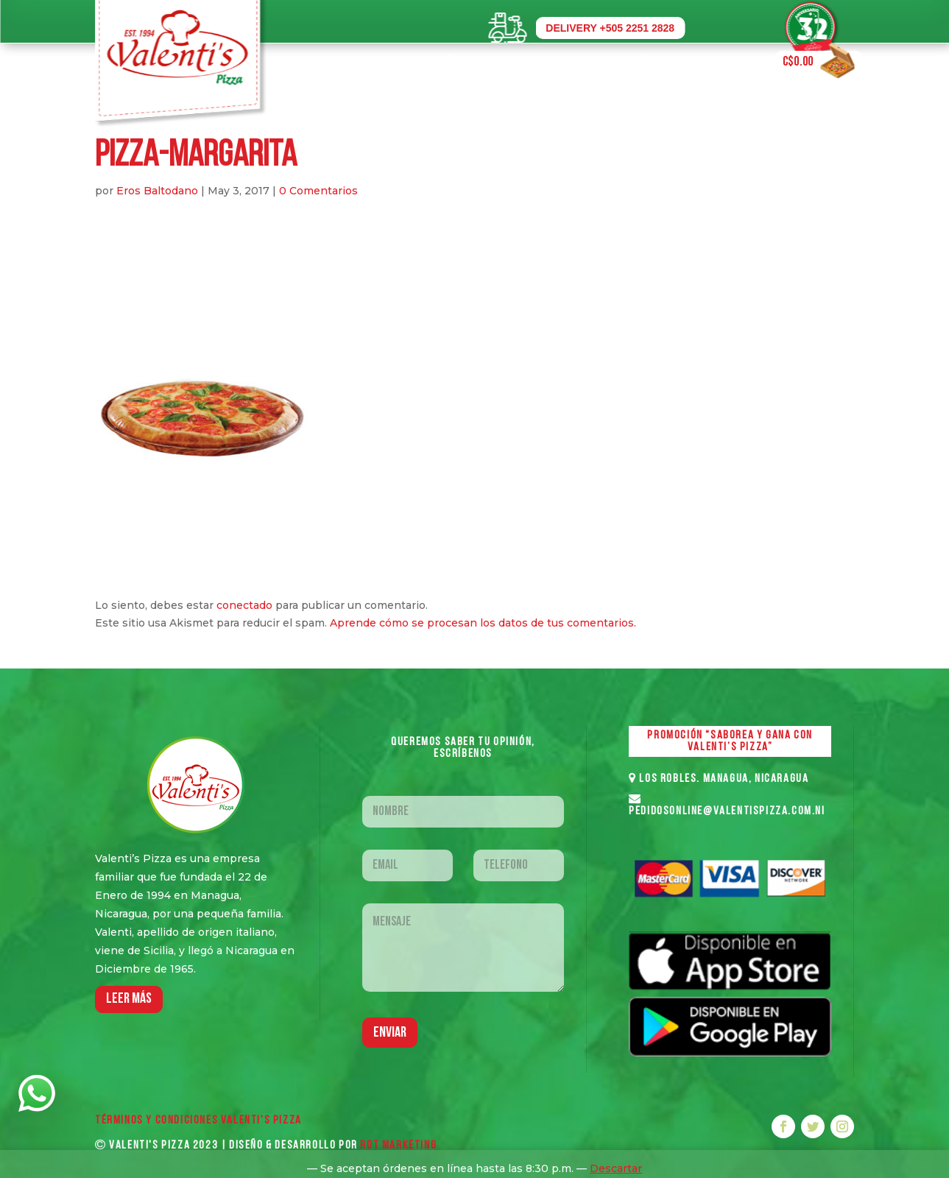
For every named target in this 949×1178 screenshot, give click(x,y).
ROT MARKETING (398, 1145)
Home (348, 61)
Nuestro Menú (608, 61)
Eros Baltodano (157, 190)
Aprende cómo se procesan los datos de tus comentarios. (483, 622)
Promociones (520, 61)
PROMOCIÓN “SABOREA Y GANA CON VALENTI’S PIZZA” (729, 741)
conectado (244, 605)
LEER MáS (129, 999)
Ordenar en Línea (424, 61)
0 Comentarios (318, 190)
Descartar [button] (616, 1168)
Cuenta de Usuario (710, 61)
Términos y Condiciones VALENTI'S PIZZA (198, 1120)
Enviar (389, 1033)
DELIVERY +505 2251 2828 (610, 28)
